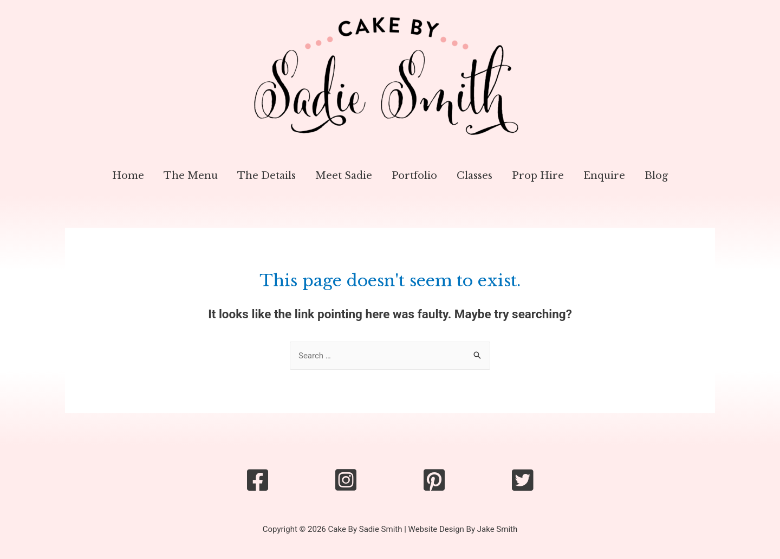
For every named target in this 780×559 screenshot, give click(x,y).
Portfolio (414, 176)
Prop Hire (538, 176)
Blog (656, 176)
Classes (474, 176)
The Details (266, 176)
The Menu (191, 176)
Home (128, 176)
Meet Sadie (343, 176)
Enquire (604, 176)
